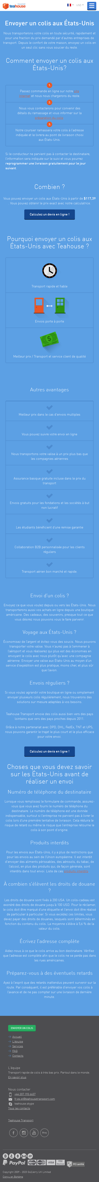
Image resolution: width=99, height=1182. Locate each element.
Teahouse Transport (20, 1120)
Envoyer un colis (22, 1028)
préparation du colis (49, 118)
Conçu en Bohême (13, 1177)
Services (17, 1046)
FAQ (14, 1051)
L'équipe (17, 1041)
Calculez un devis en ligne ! (49, 214)
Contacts (17, 1056)
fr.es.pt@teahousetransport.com (35, 1099)
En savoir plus (17, 1077)
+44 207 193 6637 (25, 1094)
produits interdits (76, 871)
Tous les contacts (19, 1108)
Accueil (17, 1037)
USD (80, 5)
